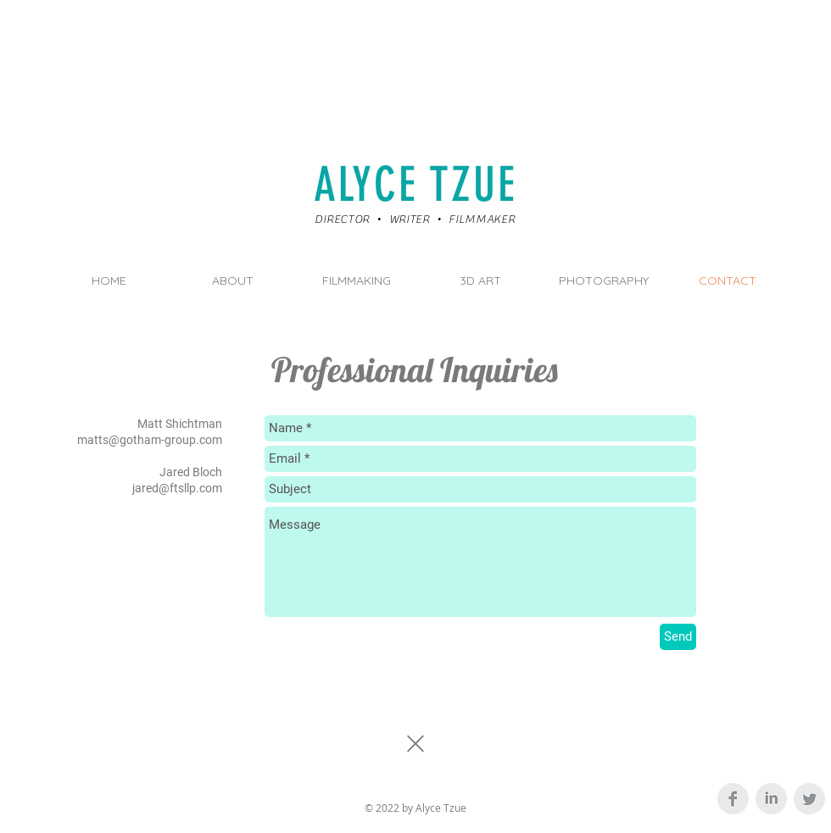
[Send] (678, 637)
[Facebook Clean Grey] (733, 798)
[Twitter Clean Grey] (809, 798)
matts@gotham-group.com (149, 440)
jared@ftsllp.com (177, 488)
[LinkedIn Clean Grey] (771, 798)
